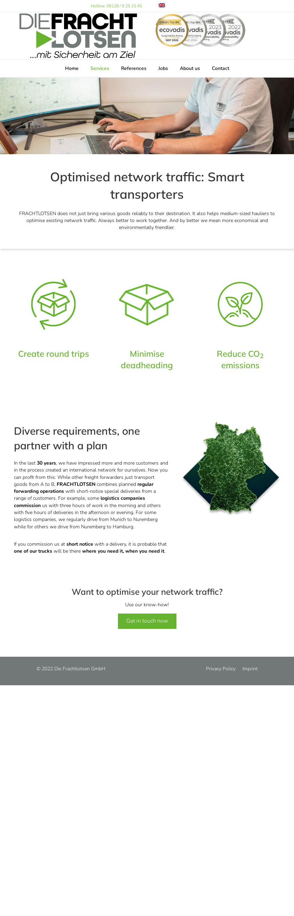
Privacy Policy (221, 668)
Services (99, 68)
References (133, 68)
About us (190, 68)
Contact (220, 68)
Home (72, 68)
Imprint (250, 668)
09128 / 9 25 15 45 (124, 6)
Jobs (163, 68)
